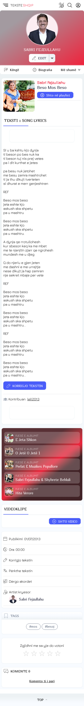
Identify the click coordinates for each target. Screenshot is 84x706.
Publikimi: (24, 539)
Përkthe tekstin (21, 571)
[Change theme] (61, 5)
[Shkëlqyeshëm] (58, 653)
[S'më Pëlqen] (26, 653)
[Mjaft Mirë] (50, 653)
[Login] (78, 5)
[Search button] (70, 5)
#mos (33, 626)
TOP (42, 700)
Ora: (17, 549)
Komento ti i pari (42, 681)
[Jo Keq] (34, 653)
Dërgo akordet (20, 581)
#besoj (49, 626)
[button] (5, 5)
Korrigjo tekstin (21, 560)
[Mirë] (42, 653)
